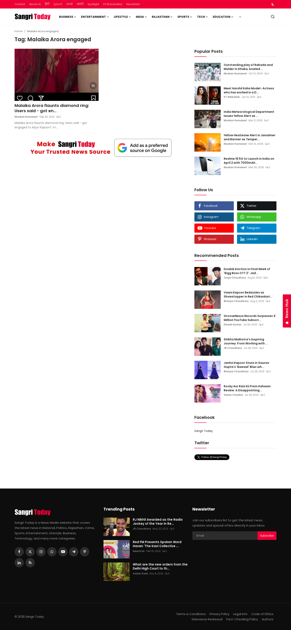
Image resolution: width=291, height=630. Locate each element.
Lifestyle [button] (122, 17)
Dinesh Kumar (232, 324)
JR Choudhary (233, 348)
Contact (20, 4)
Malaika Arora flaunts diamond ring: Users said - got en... (52, 108)
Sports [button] (184, 17)
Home (19, 31)
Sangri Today (203, 431)
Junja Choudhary (235, 277)
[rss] (30, 562)
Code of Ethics (262, 614)
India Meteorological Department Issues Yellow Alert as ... (249, 114)
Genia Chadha (233, 395)
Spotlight (93, 4)
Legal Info (240, 614)
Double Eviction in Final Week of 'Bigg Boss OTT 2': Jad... (247, 271)
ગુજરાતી (57, 4)
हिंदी (47, 4)
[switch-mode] (273, 4)
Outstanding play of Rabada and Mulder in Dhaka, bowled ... (248, 67)
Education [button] (223, 17)
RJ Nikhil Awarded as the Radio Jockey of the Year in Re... (158, 522)
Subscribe (267, 536)
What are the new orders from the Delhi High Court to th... (160, 566)
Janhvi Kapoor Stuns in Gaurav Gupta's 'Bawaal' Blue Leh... (246, 365)
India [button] (141, 17)
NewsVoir (139, 551)
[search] (272, 16)
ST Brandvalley (112, 4)
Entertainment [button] (95, 17)
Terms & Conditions (191, 614)
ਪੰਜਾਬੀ (69, 4)
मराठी (80, 4)
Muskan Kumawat (26, 116)
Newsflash (133, 4)
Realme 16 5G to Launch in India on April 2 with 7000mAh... (249, 161)
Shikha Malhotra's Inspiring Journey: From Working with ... (246, 341)
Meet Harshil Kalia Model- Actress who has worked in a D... (249, 90)
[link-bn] (101, 148)
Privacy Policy (219, 614)
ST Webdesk (232, 97)
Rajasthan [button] (162, 17)
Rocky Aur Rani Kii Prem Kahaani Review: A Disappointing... (247, 388)
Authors (267, 619)
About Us (35, 4)
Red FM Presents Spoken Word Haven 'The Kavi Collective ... (157, 544)
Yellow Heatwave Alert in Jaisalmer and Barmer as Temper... (249, 137)
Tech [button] (202, 17)
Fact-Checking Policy (242, 619)
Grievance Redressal (207, 619)
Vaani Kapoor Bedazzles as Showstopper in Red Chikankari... (248, 294)
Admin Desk (140, 573)
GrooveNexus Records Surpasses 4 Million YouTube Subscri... (249, 318)
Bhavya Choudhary (236, 301)
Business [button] (67, 17)
